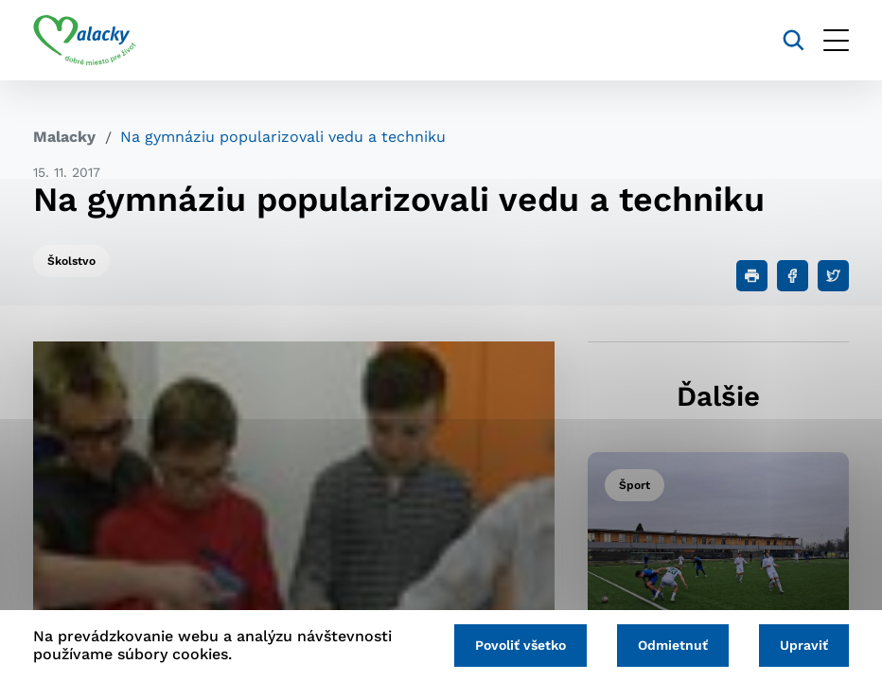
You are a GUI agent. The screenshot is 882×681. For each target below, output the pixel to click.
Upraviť (804, 645)
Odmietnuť (673, 645)
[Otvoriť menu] (836, 40)
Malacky (64, 137)
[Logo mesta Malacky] (84, 40)
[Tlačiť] (751, 275)
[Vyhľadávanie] (793, 40)
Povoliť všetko (520, 645)
